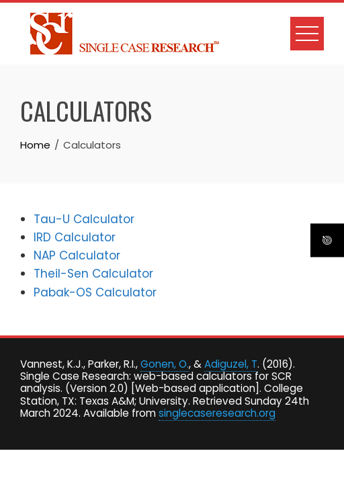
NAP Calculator (77, 255)
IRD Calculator (75, 237)
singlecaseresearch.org (217, 413)
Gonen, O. (164, 364)
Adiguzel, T (230, 364)
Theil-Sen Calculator (93, 274)
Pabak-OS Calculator (95, 292)
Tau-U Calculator (84, 219)
